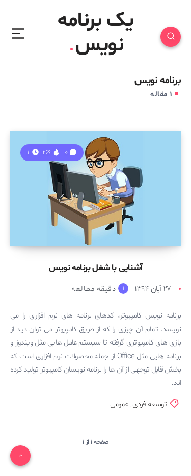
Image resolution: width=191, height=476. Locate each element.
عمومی (119, 404)
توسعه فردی (149, 404)
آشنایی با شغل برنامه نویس (95, 267)
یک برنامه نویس (95, 33)
